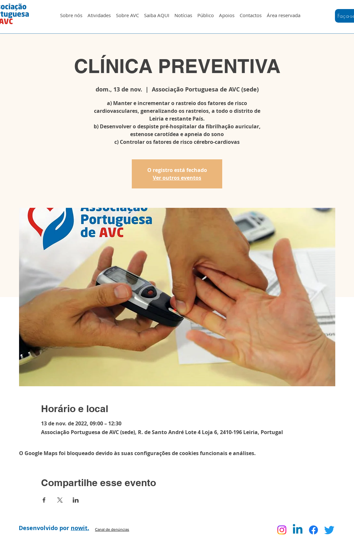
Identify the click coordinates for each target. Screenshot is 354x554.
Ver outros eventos (177, 177)
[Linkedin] (298, 530)
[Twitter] (329, 530)
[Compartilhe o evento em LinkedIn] (76, 500)
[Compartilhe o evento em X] (60, 500)
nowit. (80, 528)
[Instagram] (282, 530)
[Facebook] (313, 530)
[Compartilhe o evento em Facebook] (44, 500)
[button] (99, 12)
